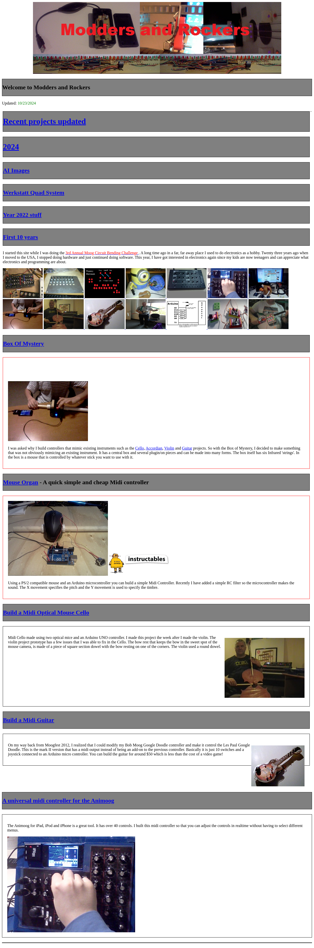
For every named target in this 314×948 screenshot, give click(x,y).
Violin (169, 448)
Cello (139, 448)
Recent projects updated (44, 121)
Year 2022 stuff (22, 215)
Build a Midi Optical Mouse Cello (46, 612)
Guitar (187, 448)
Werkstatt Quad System (33, 192)
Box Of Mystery (23, 343)
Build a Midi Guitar (28, 720)
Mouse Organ (20, 482)
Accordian (154, 448)
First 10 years (20, 237)
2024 (11, 146)
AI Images (16, 170)
